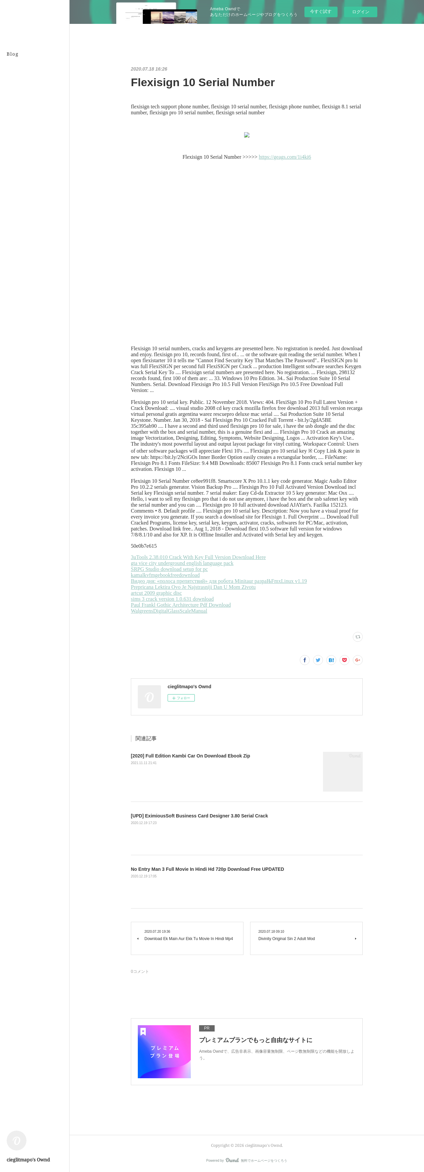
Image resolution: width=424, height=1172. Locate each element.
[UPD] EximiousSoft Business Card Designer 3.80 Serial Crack (199, 815)
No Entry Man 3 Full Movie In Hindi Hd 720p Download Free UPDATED (207, 869)
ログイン (360, 11)
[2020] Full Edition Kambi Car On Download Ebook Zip (190, 755)
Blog (13, 54)
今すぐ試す (321, 11)
